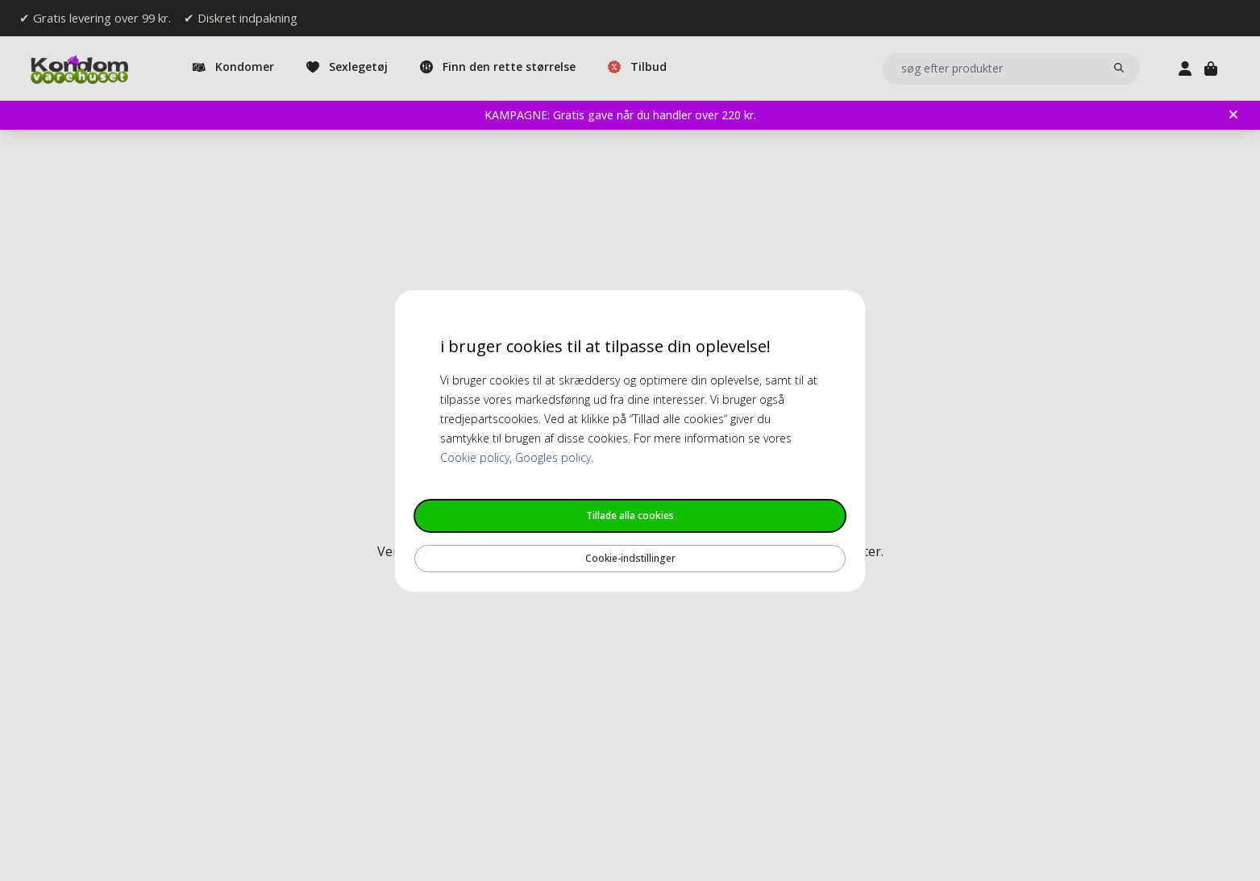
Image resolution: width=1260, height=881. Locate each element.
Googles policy (553, 457)
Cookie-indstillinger (630, 558)
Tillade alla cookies (630, 515)
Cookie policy (474, 457)
